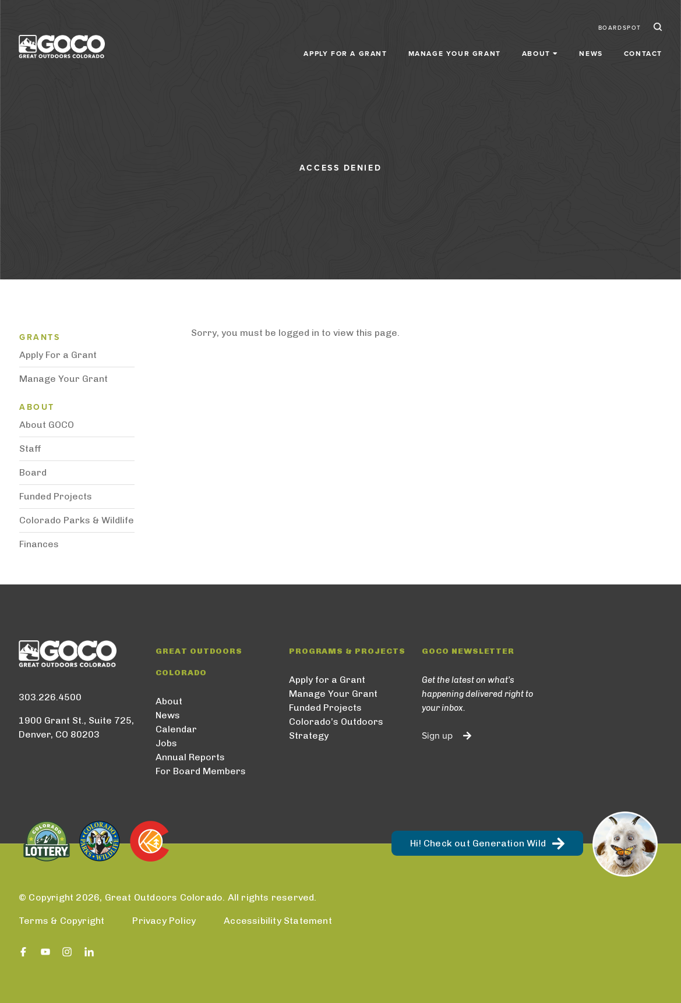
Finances (39, 544)
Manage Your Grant (454, 53)
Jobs (166, 743)
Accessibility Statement (278, 920)
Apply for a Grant (345, 53)
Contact (643, 53)
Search (656, 28)
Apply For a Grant (58, 354)
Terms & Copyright (61, 920)
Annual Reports (190, 757)
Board (33, 472)
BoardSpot (619, 27)
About (169, 701)
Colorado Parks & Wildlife (76, 520)
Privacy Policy (164, 920)
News (590, 53)
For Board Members (201, 771)
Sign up (437, 736)
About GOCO (46, 424)
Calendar (176, 729)
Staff (30, 448)
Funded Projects (55, 496)
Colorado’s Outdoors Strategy (336, 728)
